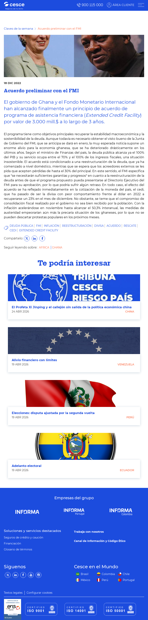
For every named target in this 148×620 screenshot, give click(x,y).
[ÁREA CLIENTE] (141, 5)
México (85, 580)
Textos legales (13, 592)
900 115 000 (92, 5)
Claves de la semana (18, 28)
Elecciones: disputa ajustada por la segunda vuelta (53, 413)
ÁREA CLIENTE (123, 5)
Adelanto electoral (26, 466)
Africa (44, 247)
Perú (130, 417)
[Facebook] (23, 575)
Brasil (84, 574)
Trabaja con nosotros (89, 531)
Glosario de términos (18, 549)
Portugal (129, 580)
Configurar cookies (39, 592)
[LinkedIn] (15, 575)
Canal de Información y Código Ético (99, 541)
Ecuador (127, 470)
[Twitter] (8, 575)
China (129, 311)
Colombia (108, 574)
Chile (126, 574)
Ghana (57, 247)
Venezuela (126, 364)
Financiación (12, 543)
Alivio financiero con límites (34, 360)
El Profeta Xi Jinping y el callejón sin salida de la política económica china (72, 307)
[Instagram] (38, 575)
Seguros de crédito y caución (23, 537)
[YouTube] (31, 575)
